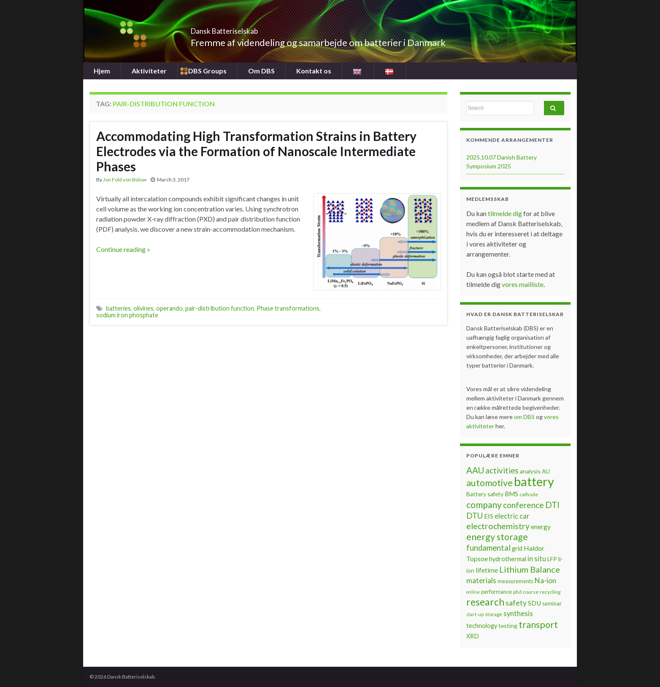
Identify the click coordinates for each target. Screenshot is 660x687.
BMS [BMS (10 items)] (511, 494)
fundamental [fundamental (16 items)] (488, 547)
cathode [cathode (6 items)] (528, 494)
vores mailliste (523, 284)
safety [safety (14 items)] (516, 602)
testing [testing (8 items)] (507, 625)
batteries (118, 308)
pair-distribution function (219, 308)
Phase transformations (288, 308)
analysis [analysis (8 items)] (530, 471)
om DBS (525, 416)
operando (169, 308)
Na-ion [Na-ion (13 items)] (545, 580)
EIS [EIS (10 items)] (488, 516)
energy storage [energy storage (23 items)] (497, 536)
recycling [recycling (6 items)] (550, 592)
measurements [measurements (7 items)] (515, 581)
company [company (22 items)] (484, 504)
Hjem (102, 71)
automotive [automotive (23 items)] (489, 482)
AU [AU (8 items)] (546, 471)
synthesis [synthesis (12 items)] (518, 613)
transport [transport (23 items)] (538, 624)
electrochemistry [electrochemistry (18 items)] (498, 526)
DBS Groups (207, 71)
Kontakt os (313, 71)
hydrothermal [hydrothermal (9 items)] (507, 559)
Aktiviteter (149, 71)
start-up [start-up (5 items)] (475, 614)
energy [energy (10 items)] (541, 526)
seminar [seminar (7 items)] (552, 603)
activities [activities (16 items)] (502, 470)
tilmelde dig (505, 213)
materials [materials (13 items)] (481, 580)
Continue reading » (123, 249)
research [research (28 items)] (485, 602)
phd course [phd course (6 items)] (525, 592)
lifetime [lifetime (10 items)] (487, 570)
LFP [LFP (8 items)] (552, 559)
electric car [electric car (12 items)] (512, 516)
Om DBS (261, 71)
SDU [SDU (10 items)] (534, 603)
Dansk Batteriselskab (248, 28)
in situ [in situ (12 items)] (536, 558)
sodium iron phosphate (127, 315)
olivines (143, 308)
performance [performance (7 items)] (496, 591)
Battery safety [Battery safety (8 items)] (484, 494)
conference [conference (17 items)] (523, 505)
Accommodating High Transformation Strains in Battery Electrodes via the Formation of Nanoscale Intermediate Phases (256, 151)
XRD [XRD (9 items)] (472, 636)
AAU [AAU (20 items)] (475, 470)
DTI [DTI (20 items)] (552, 505)
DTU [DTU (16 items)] (474, 515)
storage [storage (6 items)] (493, 614)
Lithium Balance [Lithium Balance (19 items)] (529, 569)
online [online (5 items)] (473, 592)
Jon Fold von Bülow (124, 179)
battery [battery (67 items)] (534, 481)
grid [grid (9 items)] (517, 548)
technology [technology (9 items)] (481, 625)
